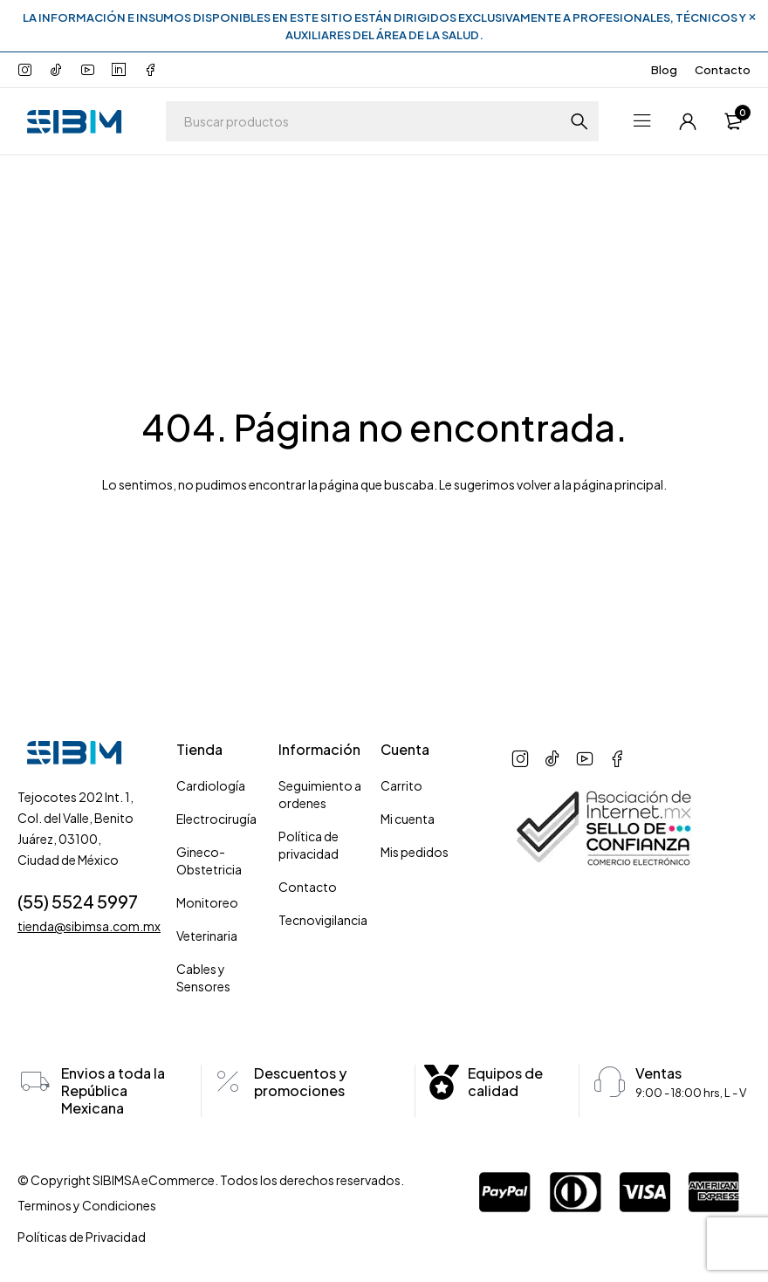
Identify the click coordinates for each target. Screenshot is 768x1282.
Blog (664, 70)
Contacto (723, 70)
